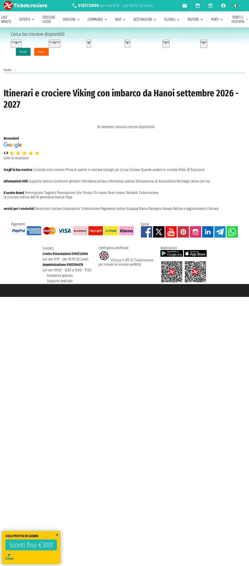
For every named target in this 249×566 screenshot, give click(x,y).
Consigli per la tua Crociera (121, 170)
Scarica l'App (63, 197)
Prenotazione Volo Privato (75, 193)
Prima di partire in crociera (83, 170)
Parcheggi (182, 181)
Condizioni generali (66, 181)
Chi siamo (100, 193)
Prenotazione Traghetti (40, 193)
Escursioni (198, 170)
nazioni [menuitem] (195, 19)
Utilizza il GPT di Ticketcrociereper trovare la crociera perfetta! (126, 262)
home (7, 70)
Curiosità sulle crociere (49, 170)
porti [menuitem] (217, 19)
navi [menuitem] (120, 19)
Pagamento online (113, 208)
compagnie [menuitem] (98, 19)
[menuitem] (184, 5)
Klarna (143, 208)
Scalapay (132, 208)
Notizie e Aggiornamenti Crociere (195, 208)
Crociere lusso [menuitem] (48, 19)
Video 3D (184, 170)
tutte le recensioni (16, 158)
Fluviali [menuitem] (172, 19)
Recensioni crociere (48, 208)
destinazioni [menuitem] (145, 19)
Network (132, 193)
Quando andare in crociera (159, 170)
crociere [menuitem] (71, 19)
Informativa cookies (121, 181)
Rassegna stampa (160, 208)
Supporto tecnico (41, 181)
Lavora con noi (200, 181)
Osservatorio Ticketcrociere (81, 208)
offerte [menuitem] (27, 19)
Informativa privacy (94, 181)
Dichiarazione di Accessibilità (156, 181)
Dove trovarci (117, 193)
